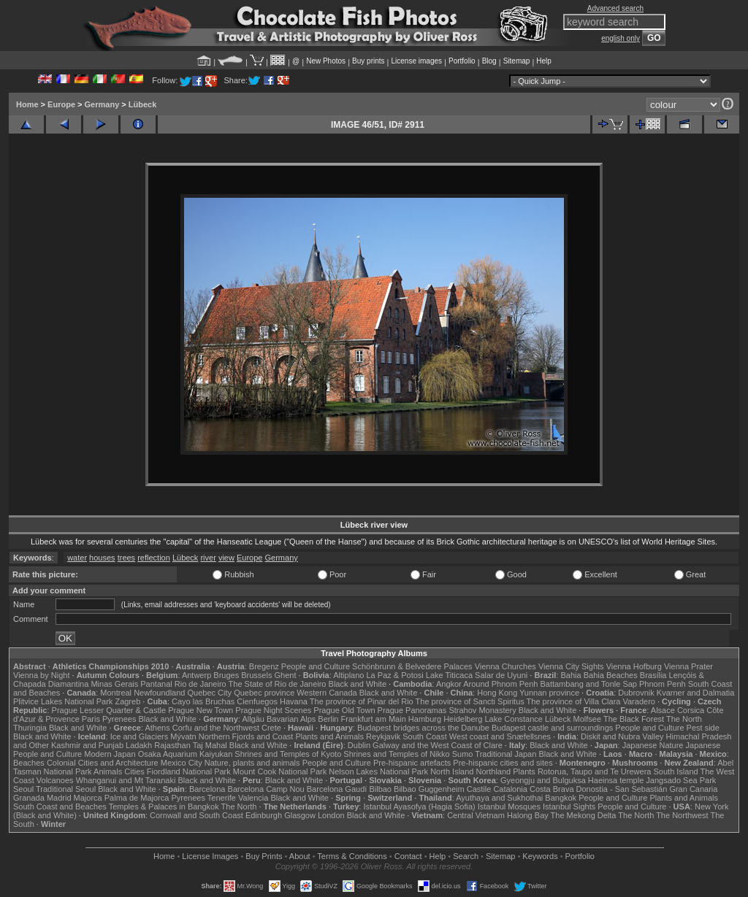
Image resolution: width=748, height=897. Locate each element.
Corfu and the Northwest (215, 727)
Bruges (226, 675)
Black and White (357, 684)
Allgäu (253, 719)
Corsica (690, 710)
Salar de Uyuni (501, 675)
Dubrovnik (636, 692)
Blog (489, 61)
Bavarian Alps (291, 719)
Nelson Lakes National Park (378, 771)
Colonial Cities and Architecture (103, 762)
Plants (524, 771)
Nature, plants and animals (252, 762)
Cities (134, 771)
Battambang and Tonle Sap (588, 684)
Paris (91, 719)
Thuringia (30, 727)
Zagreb (127, 701)
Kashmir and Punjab (87, 745)
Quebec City (210, 692)
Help (544, 61)
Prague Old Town (344, 710)
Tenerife (221, 797)
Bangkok (560, 797)
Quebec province (264, 692)
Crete (271, 727)
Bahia (571, 675)
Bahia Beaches (611, 675)
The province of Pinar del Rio (361, 701)
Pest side (703, 727)
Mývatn (183, 736)
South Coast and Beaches (60, 806)
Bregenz (264, 666)
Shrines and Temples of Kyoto (287, 754)
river (207, 557)
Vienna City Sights (571, 666)
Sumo (462, 754)
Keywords (539, 856)
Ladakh (139, 745)
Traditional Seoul (66, 789)
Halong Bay (528, 815)
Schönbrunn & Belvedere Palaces (412, 666)
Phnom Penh (662, 684)
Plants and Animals (329, 736)
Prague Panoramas (412, 710)
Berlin (328, 719)
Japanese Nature (653, 745)
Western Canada (326, 692)
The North (684, 719)
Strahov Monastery (482, 710)
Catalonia (510, 789)
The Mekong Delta (584, 815)
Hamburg (424, 719)
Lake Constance (513, 719)
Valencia (253, 797)
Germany (102, 104)
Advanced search (615, 8)
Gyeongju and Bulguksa (543, 780)
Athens (157, 727)
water (77, 557)
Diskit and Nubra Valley (622, 736)
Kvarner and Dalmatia (695, 692)
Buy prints (368, 61)
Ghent (286, 675)
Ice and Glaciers (139, 736)
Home (27, 104)
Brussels (256, 675)
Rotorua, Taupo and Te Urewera (595, 771)
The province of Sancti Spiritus (470, 701)
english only (620, 38)
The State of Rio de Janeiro (278, 684)
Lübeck (143, 104)
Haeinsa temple (616, 780)
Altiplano (348, 675)
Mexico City (181, 762)
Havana (294, 701)
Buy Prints (263, 856)
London (331, 815)
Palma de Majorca (136, 797)
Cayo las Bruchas (203, 701)
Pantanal (156, 684)
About (299, 856)
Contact (408, 856)
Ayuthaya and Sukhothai (499, 797)
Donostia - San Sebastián (622, 789)
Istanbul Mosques (509, 806)
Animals (108, 771)
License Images (210, 856)
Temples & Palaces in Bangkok (164, 806)
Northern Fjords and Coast (246, 736)
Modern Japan (109, 754)
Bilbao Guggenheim (429, 789)
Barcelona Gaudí (337, 789)
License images (417, 61)
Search (465, 856)
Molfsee (587, 719)
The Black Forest (633, 719)
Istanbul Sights (569, 806)
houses (102, 557)
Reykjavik (383, 736)
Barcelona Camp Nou (266, 789)
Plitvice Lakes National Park (62, 701)
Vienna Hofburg (634, 666)
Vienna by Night (41, 675)
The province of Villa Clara (574, 701)
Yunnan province (549, 692)
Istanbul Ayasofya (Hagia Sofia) (419, 806)
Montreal (115, 692)
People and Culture (315, 666)
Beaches (29, 762)
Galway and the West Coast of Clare (438, 745)
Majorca (88, 797)
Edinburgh (263, 815)
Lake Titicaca (449, 675)
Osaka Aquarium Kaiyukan (185, 754)
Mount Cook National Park (280, 771)
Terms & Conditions (351, 856)
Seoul (23, 789)
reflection (153, 557)
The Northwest (682, 815)
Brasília (653, 675)
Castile (479, 789)
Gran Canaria (693, 789)
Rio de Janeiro (200, 684)
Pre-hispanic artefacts (412, 762)
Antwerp (196, 675)
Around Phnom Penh (500, 684)
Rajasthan (172, 745)
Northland (493, 771)
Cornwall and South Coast (196, 815)
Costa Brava (552, 789)
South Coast (424, 736)
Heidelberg (462, 719)
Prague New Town (200, 710)
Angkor (449, 684)
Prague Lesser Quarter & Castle (109, 710)
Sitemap (516, 61)
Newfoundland (159, 692)
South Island (676, 771)
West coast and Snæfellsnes (500, 736)
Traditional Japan (505, 754)
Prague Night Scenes (273, 710)
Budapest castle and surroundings (552, 727)
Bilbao (380, 789)
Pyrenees (119, 719)
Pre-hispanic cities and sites (502, 762)
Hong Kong (497, 692)
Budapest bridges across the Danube (423, 727)
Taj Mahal (210, 745)
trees (126, 557)
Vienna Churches (505, 666)
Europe (61, 104)
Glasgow (300, 815)
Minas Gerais (114, 684)
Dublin (359, 745)
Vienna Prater (688, 666)
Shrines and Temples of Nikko (396, 754)
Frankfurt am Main (373, 719)
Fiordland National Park (189, 771)
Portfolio (462, 61)
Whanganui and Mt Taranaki (126, 780)
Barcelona (207, 789)
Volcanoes (55, 780)
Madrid (59, 797)
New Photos (326, 61)
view (226, 557)
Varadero (638, 701)
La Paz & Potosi (395, 675)
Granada (29, 797)
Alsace (663, 710)
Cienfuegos (257, 701)
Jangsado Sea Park (681, 780)
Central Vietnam (476, 815)
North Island (451, 771)
